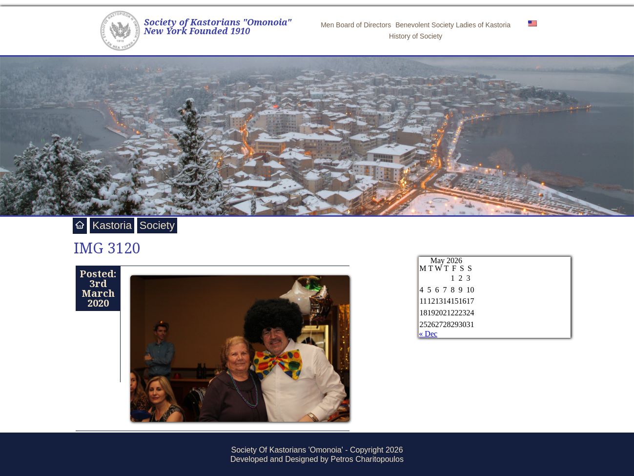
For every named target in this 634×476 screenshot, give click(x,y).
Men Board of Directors (356, 25)
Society (157, 225)
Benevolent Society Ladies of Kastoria (453, 25)
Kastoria (112, 225)
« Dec (428, 334)
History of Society (415, 36)
